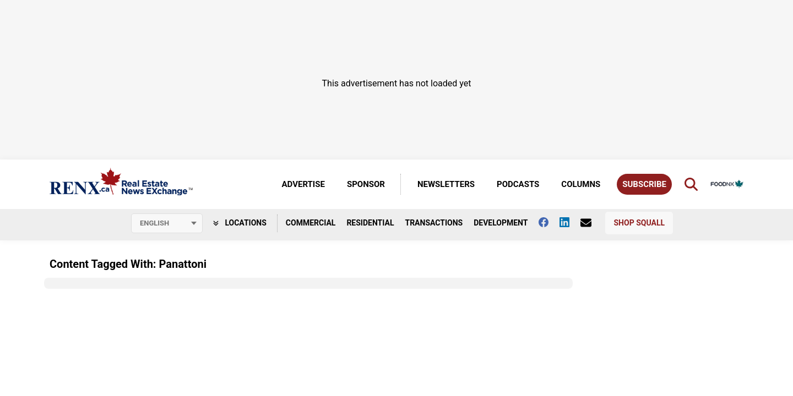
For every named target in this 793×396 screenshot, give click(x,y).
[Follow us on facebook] (549, 222)
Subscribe (644, 184)
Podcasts (518, 184)
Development (501, 222)
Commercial (311, 222)
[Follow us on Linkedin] (570, 222)
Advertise (303, 184)
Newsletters (446, 184)
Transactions (434, 222)
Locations (240, 222)
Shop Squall (639, 222)
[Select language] (167, 223)
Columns (580, 184)
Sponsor (366, 184)
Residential (370, 222)
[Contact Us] (591, 223)
